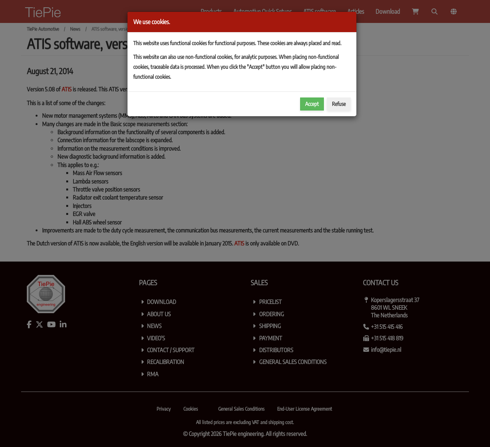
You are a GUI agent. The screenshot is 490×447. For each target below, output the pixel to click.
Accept (312, 104)
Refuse (339, 104)
